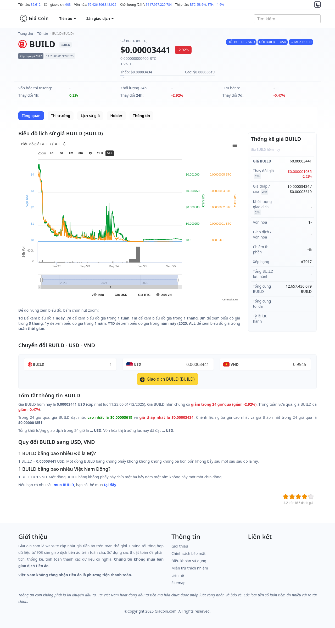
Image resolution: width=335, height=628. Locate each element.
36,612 (36, 4)
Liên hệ (177, 575)
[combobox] (287, 18)
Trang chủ (25, 33)
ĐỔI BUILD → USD (272, 42)
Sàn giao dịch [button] (100, 18)
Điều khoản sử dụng (188, 560)
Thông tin (141, 115)
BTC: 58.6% (198, 4)
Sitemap (178, 582)
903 (68, 4)
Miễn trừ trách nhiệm (189, 568)
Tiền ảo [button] (67, 18)
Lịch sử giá (90, 115)
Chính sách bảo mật (188, 553)
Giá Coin (34, 18)
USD (137, 364)
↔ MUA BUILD (300, 42)
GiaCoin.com (165, 611)
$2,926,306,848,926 (102, 4)
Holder (116, 115)
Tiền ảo (42, 33)
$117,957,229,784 (159, 4)
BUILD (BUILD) (63, 33)
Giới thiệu (179, 546)
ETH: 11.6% (216, 4)
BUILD (38, 364)
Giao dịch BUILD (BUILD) (167, 379)
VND (235, 364)
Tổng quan (31, 115)
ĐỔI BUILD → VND (241, 42)
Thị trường (60, 115)
